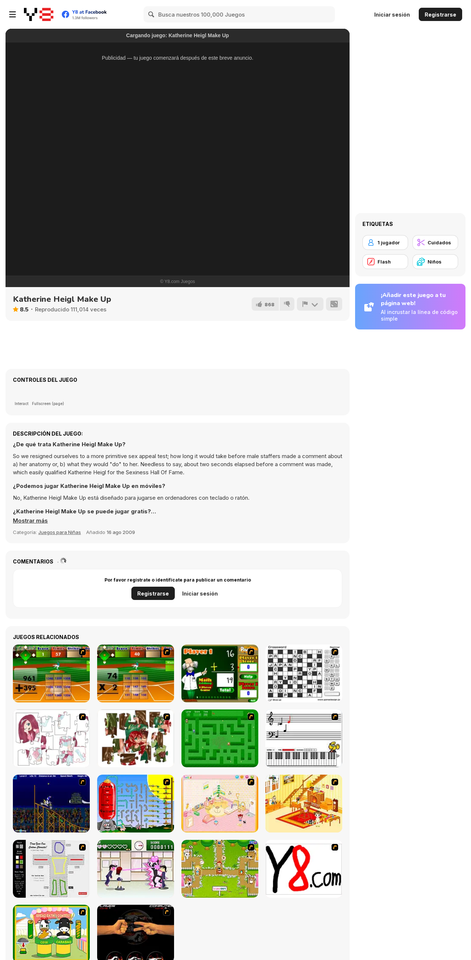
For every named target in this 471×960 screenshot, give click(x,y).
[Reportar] (310, 304)
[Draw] (303, 869)
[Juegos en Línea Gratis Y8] (39, 14)
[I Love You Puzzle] (135, 738)
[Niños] (435, 261)
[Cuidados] (435, 242)
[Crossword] (303, 673)
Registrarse (440, 14)
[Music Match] (303, 738)
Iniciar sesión (392, 14)
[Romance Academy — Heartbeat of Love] (135, 869)
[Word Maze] (219, 738)
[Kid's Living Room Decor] (303, 803)
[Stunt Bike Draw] (51, 803)
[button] (30, 521)
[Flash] (385, 261)
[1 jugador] (385, 242)
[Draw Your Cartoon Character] (51, 869)
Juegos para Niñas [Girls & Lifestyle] (59, 532)
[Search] (152, 14)
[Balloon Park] (135, 803)
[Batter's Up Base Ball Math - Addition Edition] (51, 673)
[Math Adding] (219, 673)
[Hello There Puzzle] (51, 738)
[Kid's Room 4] (219, 803)
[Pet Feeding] (219, 869)
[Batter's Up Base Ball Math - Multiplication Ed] (135, 673)
